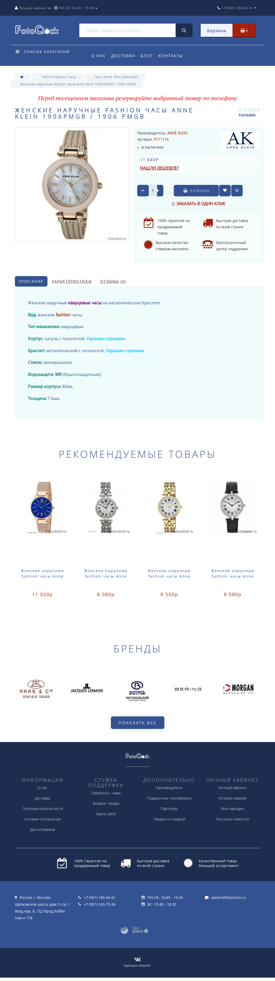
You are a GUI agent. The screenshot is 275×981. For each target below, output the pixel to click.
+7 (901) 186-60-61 (100, 897)
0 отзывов (247, 114)
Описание (31, 281)
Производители (169, 787)
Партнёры (169, 808)
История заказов (232, 798)
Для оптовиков (42, 829)
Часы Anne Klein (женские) (116, 76)
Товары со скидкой (169, 819)
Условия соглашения (43, 819)
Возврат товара (106, 803)
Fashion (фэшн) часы (58, 76)
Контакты (173, 55)
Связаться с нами (106, 792)
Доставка (124, 55)
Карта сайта (106, 813)
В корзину (196, 190)
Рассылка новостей (232, 819)
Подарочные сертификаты (169, 798)
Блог (148, 55)
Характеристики (72, 281)
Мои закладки (232, 808)
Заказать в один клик (200, 204)
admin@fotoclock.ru (228, 897)
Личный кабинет (232, 787)
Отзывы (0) (113, 281)
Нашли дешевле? (159, 168)
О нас (98, 55)
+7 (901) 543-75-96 (100, 904)
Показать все (138, 722)
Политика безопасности (42, 808)
